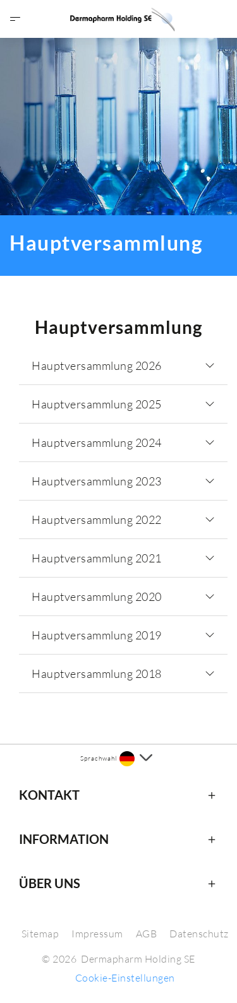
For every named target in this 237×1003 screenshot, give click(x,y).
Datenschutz (199, 933)
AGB (146, 933)
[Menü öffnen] (15, 19)
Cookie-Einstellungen (125, 977)
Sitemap (40, 933)
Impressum (97, 933)
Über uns (49, 883)
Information (64, 839)
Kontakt (49, 794)
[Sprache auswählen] (135, 758)
